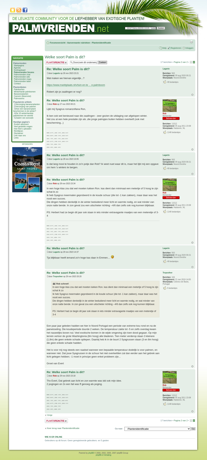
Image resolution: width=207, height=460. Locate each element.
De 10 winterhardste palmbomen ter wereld (23, 114)
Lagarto (56, 73)
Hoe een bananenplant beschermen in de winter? (24, 110)
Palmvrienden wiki (22, 77)
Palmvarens (19, 98)
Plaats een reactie (56, 62)
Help (164, 48)
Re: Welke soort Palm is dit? (68, 69)
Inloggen (189, 48)
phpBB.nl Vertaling (103, 455)
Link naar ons (20, 135)
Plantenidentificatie (101, 43)
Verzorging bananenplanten (28, 104)
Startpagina (19, 65)
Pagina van (181, 62)
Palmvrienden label (22, 81)
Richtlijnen (18, 131)
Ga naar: (119, 428)
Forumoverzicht (57, 43)
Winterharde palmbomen (25, 91)
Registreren (176, 48)
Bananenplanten (21, 94)
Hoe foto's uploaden (22, 129)
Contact (17, 83)
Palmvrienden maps (22, 79)
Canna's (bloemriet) (22, 96)
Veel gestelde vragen (23, 126)
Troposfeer (58, 276)
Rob (55, 104)
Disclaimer (18, 133)
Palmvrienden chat (22, 74)
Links (16, 138)
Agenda (17, 68)
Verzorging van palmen (26, 106)
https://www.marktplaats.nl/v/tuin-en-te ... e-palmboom (76, 85)
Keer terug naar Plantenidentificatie (63, 428)
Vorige (49, 415)
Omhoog (192, 95)
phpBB (91, 453)
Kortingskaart (20, 70)
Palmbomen (19, 89)
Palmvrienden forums (24, 72)
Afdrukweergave (191, 42)
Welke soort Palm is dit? (65, 57)
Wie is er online (53, 437)
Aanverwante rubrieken (78, 43)
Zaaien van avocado (24, 118)
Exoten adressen (21, 124)
